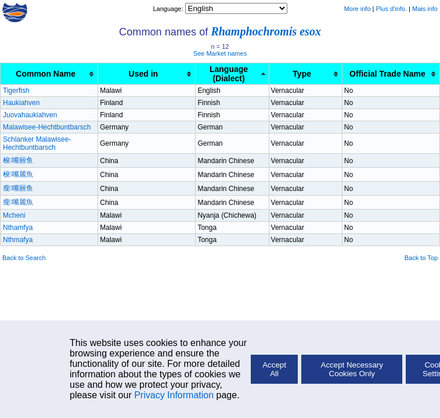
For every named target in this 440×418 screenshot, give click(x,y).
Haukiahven (21, 103)
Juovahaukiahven (30, 115)
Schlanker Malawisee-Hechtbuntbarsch (37, 143)
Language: (169, 8)
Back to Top (421, 257)
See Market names (220, 53)
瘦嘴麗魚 (18, 202)
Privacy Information (174, 395)
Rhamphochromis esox (265, 31)
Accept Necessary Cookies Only (352, 369)
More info (357, 8)
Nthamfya (18, 228)
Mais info (425, 8)
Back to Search (24, 257)
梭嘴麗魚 (18, 174)
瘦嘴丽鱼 (18, 188)
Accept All (274, 369)
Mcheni (14, 215)
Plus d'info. (391, 8)
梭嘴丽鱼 (18, 160)
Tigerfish (16, 91)
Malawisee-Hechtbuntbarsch (47, 127)
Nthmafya (18, 240)
